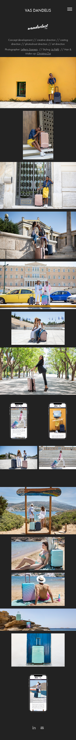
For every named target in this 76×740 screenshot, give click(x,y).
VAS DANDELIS (38, 10)
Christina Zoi (44, 53)
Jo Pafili (55, 49)
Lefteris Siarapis (29, 49)
